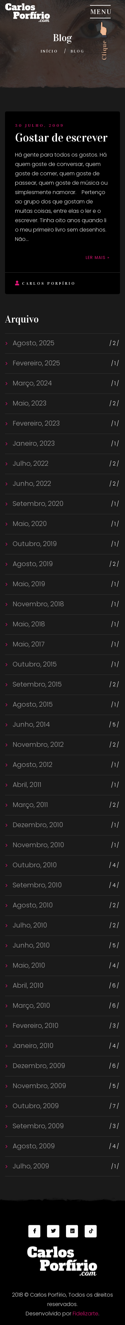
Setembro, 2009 (37, 1126)
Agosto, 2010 (32, 905)
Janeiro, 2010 (32, 1045)
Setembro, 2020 (37, 503)
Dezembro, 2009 (38, 1065)
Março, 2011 (29, 804)
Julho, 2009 (30, 1166)
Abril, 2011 (26, 784)
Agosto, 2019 (32, 563)
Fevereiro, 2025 (35, 363)
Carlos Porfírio (45, 283)
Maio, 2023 (28, 403)
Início (49, 51)
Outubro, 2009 (35, 1106)
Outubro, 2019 (34, 543)
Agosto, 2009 (33, 1146)
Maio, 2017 (28, 644)
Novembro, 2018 (37, 604)
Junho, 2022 (31, 483)
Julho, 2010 (29, 925)
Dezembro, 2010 (37, 824)
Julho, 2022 (29, 463)
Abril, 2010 (27, 985)
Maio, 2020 (29, 523)
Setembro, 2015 (36, 684)
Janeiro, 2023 (33, 443)
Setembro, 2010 (36, 885)
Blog (78, 51)
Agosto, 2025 (32, 343)
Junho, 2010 (30, 945)
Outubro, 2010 (34, 865)
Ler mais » (98, 257)
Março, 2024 (31, 383)
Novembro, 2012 (37, 744)
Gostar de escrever (61, 137)
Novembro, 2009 (38, 1085)
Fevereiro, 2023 (35, 423)
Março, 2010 (30, 1005)
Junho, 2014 (30, 724)
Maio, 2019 (28, 584)
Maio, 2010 (28, 965)
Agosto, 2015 (32, 704)
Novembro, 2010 (37, 845)
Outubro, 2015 (34, 664)
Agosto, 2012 (31, 764)
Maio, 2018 (28, 624)
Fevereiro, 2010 (34, 1025)
